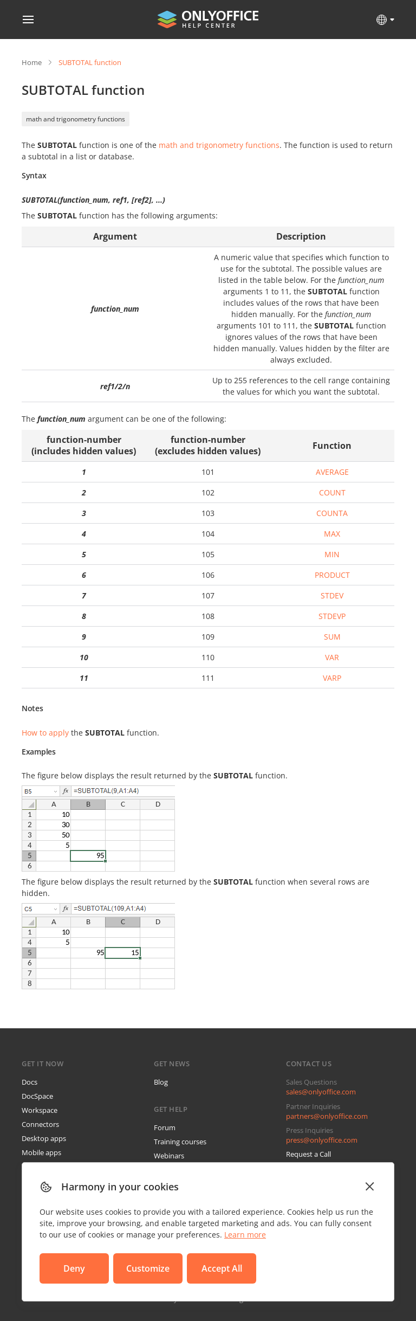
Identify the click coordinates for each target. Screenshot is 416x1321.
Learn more (245, 1234)
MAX (332, 534)
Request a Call (308, 1154)
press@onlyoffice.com (322, 1140)
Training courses (180, 1141)
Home (32, 62)
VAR (332, 657)
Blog (161, 1082)
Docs (29, 1082)
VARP (332, 678)
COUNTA (332, 513)
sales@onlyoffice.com (321, 1092)
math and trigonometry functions (75, 119)
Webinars (169, 1156)
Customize (148, 1268)
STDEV (332, 595)
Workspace (39, 1110)
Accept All (222, 1268)
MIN (332, 554)
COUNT (332, 492)
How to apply (45, 732)
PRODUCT (332, 575)
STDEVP (332, 616)
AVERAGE (332, 472)
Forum (165, 1127)
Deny (74, 1268)
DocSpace (37, 1096)
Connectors (40, 1124)
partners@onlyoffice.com (327, 1116)
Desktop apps (44, 1138)
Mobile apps (41, 1152)
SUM (332, 636)
